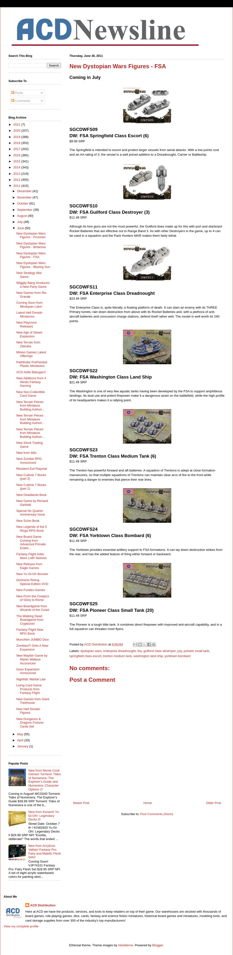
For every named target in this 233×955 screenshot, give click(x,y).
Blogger (157, 945)
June (21, 228)
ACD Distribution (43, 905)
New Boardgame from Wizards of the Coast (32, 608)
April (20, 740)
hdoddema (125, 945)
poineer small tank (196, 651)
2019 (17, 137)
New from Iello (26, 453)
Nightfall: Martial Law (30, 679)
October (23, 203)
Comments (20, 101)
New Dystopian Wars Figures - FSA (30, 255)
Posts (17, 93)
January (23, 746)
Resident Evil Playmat (31, 468)
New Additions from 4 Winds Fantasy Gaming (31, 381)
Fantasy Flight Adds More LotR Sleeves (31, 556)
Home (147, 803)
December (25, 191)
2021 (17, 124)
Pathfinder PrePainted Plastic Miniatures (31, 364)
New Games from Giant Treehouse (32, 701)
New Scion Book (27, 521)
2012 (17, 180)
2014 (17, 167)
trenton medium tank (117, 656)
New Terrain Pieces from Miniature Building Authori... (30, 419)
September (25, 210)
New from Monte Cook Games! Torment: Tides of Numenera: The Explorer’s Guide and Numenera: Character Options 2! (44, 780)
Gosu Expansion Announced (27, 671)
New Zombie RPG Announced (29, 460)
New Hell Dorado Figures (28, 711)
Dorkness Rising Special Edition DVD (32, 582)
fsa (139, 651)
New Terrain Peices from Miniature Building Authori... (30, 405)
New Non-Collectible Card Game (30, 394)
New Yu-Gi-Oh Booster (32, 574)
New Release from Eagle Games (29, 566)
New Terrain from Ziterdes (28, 344)
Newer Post (81, 803)
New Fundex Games (30, 590)
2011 (17, 186)
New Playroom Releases (26, 324)
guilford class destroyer (159, 651)
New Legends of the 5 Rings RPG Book (31, 528)
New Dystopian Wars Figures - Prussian (30, 235)
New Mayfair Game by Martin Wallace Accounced (31, 659)
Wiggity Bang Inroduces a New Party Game (32, 284)
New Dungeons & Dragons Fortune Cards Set (30, 722)
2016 (17, 155)
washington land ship (148, 656)
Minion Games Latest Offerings (31, 354)
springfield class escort (85, 656)
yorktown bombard (177, 656)
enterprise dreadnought (119, 651)
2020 (17, 130)
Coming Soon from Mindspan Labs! (29, 304)
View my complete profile (21, 926)
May (20, 734)
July (20, 222)
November (25, 197)
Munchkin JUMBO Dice (32, 639)
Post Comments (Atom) (156, 814)
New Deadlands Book (31, 495)
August (22, 216)
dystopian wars (91, 651)
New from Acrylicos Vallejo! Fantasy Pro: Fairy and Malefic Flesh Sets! (44, 851)
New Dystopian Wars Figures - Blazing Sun (33, 265)
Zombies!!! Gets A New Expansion (32, 647)
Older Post (213, 803)
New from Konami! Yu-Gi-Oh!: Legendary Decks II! (44, 815)
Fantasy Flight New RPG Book (29, 631)
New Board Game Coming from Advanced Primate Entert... (30, 542)
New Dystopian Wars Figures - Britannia (30, 245)
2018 (17, 143)
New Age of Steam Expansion (29, 334)
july (179, 651)
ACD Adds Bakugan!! (31, 372)
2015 (17, 161)
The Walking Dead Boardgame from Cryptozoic (29, 619)
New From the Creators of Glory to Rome (32, 598)
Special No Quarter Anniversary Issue (30, 512)
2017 (17, 149)
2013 (17, 173)
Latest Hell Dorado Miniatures (29, 314)
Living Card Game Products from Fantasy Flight (29, 689)
